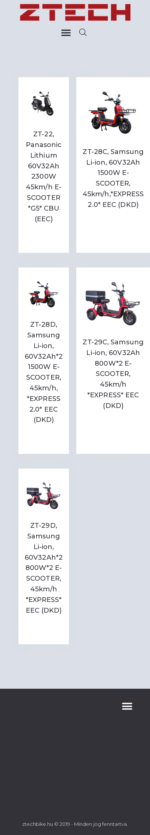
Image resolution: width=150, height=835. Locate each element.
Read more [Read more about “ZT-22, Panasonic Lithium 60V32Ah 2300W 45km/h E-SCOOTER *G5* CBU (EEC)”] (43, 236)
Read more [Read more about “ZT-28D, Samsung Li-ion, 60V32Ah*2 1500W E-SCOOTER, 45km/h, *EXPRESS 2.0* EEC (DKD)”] (43, 437)
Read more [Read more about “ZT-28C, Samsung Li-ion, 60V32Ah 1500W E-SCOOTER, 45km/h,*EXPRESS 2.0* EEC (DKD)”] (113, 219)
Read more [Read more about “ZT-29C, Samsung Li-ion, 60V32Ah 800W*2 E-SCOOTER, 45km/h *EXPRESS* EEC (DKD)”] (113, 420)
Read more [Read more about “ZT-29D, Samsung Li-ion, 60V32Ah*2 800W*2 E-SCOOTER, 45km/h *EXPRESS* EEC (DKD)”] (43, 628)
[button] (66, 32)
